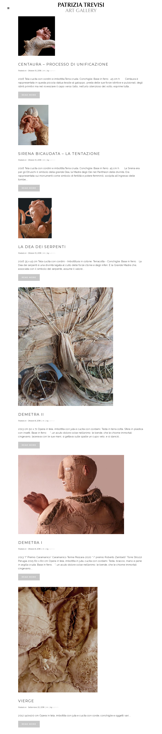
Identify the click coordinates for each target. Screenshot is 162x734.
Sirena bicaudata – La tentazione (59, 153)
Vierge (26, 701)
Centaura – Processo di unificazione (63, 64)
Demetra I (30, 542)
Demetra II (31, 414)
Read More (29, 95)
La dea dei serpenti (42, 247)
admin (52, 70)
